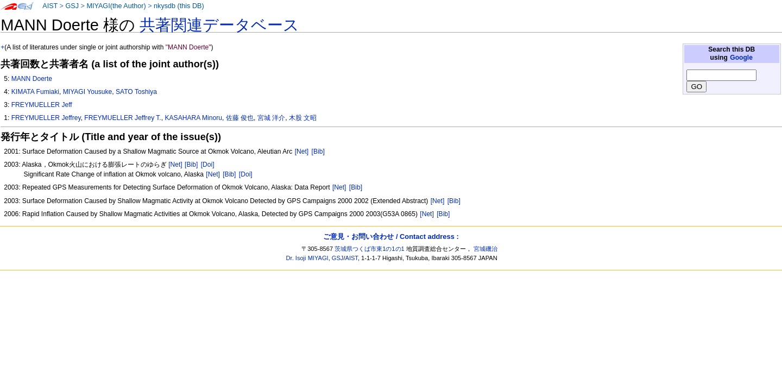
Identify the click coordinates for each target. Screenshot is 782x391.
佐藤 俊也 (240, 118)
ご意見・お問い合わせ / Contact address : (390, 236)
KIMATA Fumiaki (35, 92)
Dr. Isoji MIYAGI (307, 258)
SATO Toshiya (136, 92)
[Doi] (208, 164)
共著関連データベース (219, 25)
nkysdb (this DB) (179, 6)
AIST (50, 6)
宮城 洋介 (271, 118)
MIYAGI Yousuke (87, 92)
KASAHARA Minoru (193, 118)
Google (741, 57)
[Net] (302, 151)
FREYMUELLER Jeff (41, 105)
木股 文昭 (303, 118)
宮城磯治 (485, 248)
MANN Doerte (31, 79)
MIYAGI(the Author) (116, 6)
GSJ (72, 6)
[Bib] (318, 151)
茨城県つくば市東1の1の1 (370, 248)
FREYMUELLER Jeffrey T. (122, 118)
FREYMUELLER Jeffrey (46, 118)
